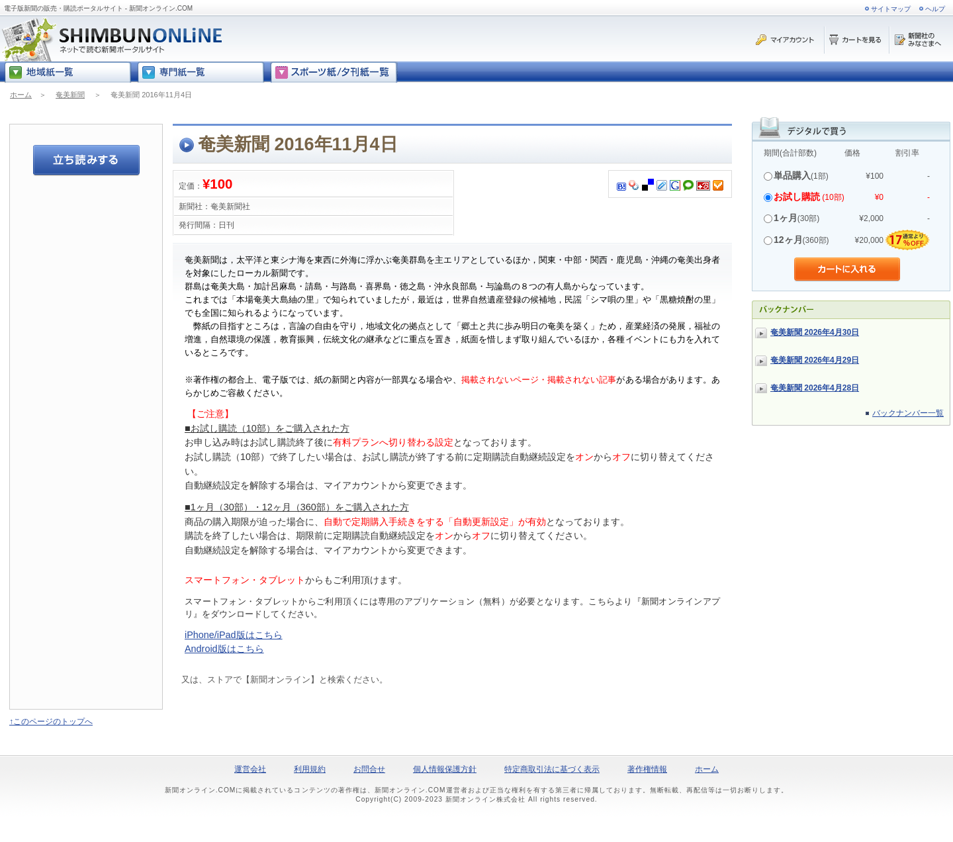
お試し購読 (797, 196)
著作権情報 (647, 769)
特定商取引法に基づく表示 (552, 769)
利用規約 (310, 769)
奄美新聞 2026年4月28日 (814, 388)
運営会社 (250, 769)
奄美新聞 (70, 95)
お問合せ (369, 769)
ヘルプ (935, 9)
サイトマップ (891, 9)
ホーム (21, 95)
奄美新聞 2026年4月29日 (814, 360)
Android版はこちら (224, 648)
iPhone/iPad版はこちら (234, 635)
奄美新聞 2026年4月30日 (814, 332)
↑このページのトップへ (51, 721)
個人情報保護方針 (444, 769)
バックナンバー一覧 (908, 413)
